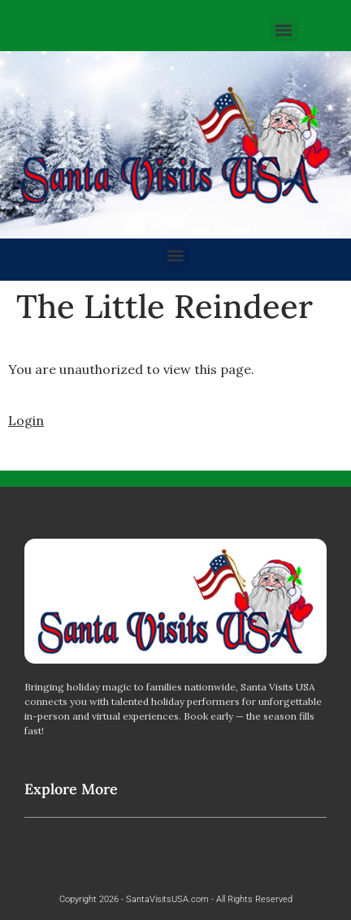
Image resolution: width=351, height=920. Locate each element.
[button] (284, 29)
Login (26, 420)
